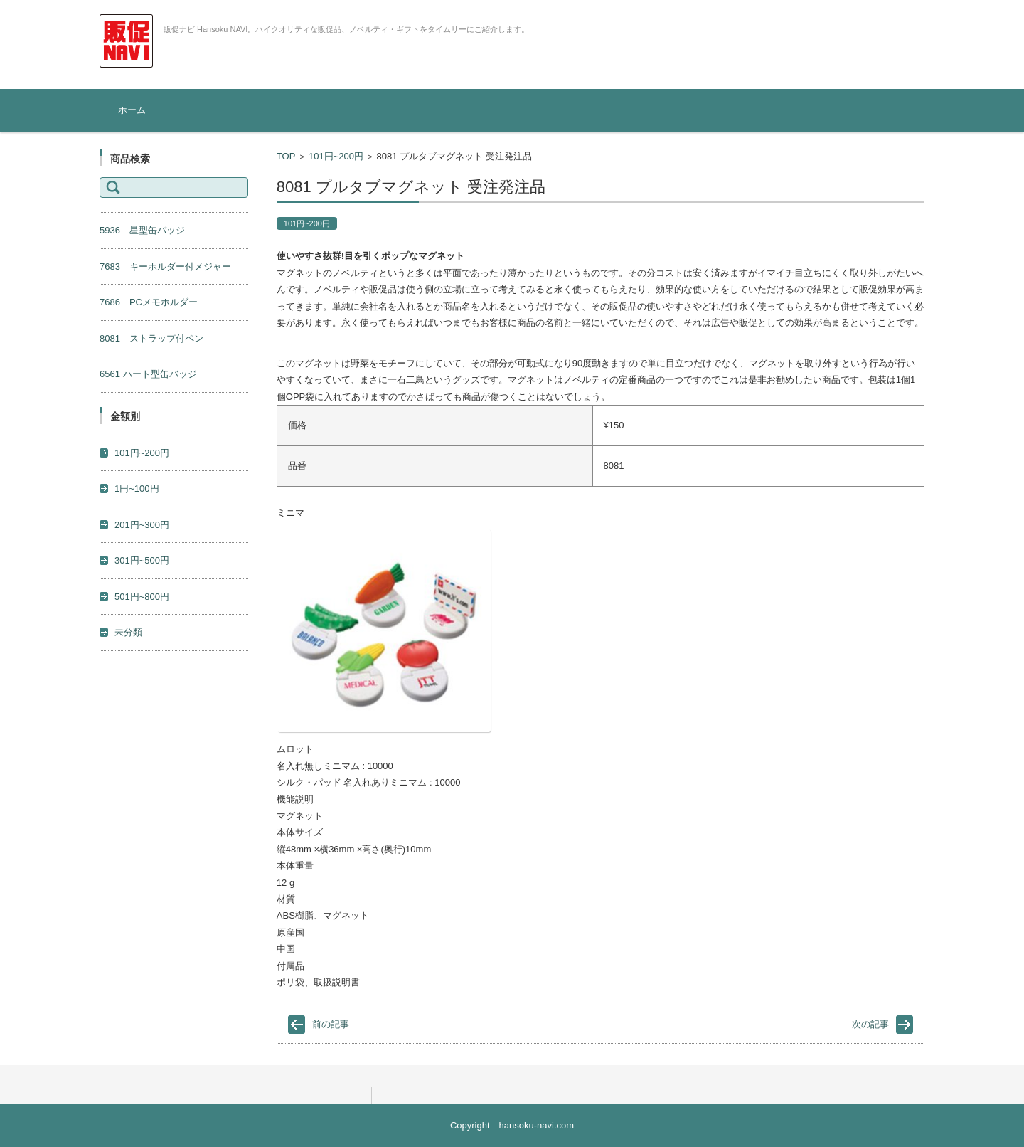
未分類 (128, 632)
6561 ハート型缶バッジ (148, 374)
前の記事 (330, 1024)
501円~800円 (141, 596)
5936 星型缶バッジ (142, 230)
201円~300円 (141, 524)
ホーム (132, 110)
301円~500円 (141, 560)
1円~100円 (136, 488)
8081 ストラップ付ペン (151, 338)
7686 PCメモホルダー (149, 302)
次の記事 (870, 1024)
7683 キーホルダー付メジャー (165, 266)
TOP (286, 156)
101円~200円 (336, 156)
